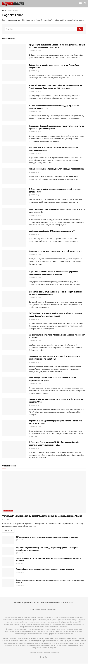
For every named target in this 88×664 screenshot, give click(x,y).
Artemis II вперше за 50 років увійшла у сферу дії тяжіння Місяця (56, 169)
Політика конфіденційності (50, 603)
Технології (8, 510)
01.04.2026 (20, 553)
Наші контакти (68, 603)
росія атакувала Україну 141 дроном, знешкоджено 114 (52, 231)
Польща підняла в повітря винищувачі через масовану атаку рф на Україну (45, 570)
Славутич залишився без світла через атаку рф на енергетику (55, 251)
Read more (8, 531)
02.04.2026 (20, 564)
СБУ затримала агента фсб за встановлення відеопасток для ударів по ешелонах (47, 537)
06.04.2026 (33, 50)
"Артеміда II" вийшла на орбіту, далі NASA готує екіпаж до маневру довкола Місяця (42, 516)
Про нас (36, 603)
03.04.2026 (6, 519)
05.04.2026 (20, 586)
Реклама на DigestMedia (22, 603)
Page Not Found (13, 10)
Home (4, 10)
